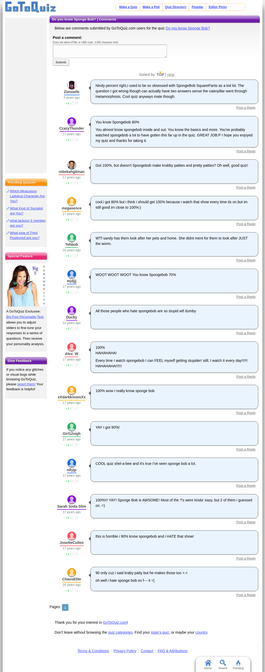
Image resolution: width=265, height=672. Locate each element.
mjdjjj (71, 281)
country (201, 632)
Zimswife (72, 92)
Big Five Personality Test (24, 317)
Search (223, 665)
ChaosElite (71, 579)
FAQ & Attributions (173, 651)
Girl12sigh (71, 433)
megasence (72, 208)
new (170, 74)
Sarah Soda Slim (71, 506)
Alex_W (71, 354)
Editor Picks (218, 7)
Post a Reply (246, 108)
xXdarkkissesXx (72, 397)
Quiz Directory (175, 7)
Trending (238, 665)
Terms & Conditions (93, 651)
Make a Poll (151, 7)
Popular (197, 7)
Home (208, 665)
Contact (147, 651)
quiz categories (120, 632)
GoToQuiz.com (115, 622)
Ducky (71, 317)
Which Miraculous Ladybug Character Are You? (27, 196)
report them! (26, 384)
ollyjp (71, 470)
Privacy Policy (124, 651)
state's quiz (160, 632)
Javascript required (110, 51)
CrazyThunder (71, 128)
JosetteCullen (72, 543)
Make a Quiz (128, 7)
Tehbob (71, 244)
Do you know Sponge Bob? (188, 28)
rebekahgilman (72, 172)
